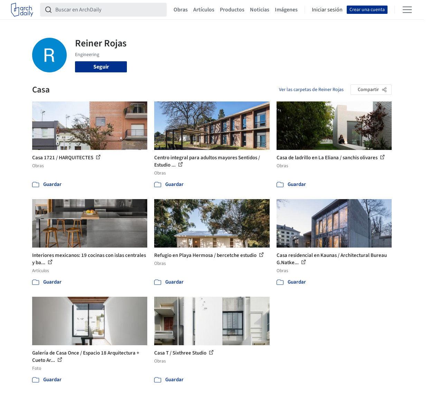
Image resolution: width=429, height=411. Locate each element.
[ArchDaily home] (22, 10)
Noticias (259, 10)
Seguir (101, 67)
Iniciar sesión (327, 10)
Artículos (203, 10)
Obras (181, 10)
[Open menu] (407, 9)
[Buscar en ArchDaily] (108, 10)
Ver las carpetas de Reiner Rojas (311, 89)
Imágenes (286, 10)
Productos (232, 10)
